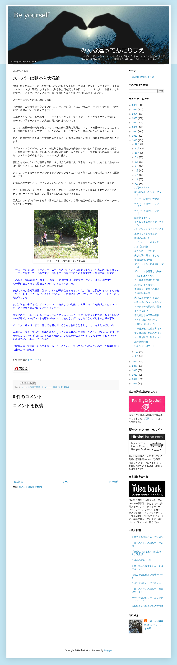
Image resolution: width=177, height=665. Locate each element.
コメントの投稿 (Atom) (30, 487)
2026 (135, 105)
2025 (135, 109)
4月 (137, 179)
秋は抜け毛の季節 (143, 259)
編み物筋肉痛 (141, 341)
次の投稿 (18, 481)
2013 (135, 374)
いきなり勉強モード (144, 346)
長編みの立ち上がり (142, 560)
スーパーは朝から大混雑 (146, 199)
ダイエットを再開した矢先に (149, 271)
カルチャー (47, 387)
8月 (137, 161)
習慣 (60, 387)
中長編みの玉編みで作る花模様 (147, 606)
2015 (135, 370)
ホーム (66, 481)
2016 (135, 366)
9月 (137, 157)
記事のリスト (151, 418)
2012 (135, 379)
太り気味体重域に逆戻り (146, 280)
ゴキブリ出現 (141, 311)
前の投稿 (113, 481)
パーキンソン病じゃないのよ (149, 229)
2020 (135, 131)
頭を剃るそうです (143, 217)
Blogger (108, 650)
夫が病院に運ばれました (146, 255)
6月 (137, 170)
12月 (137, 144)
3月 (137, 183)
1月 (137, 356)
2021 (135, 127)
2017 (135, 361)
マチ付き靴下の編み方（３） (149, 328)
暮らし (67, 387)
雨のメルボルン (142, 238)
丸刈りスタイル (142, 187)
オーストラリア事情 (31, 387)
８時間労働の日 (142, 293)
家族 (55, 387)
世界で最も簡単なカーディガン (147, 537)
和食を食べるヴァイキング (147, 302)
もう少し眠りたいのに (145, 319)
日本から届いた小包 (144, 324)
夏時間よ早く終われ (144, 284)
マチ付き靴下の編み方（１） (149, 337)
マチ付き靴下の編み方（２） (149, 333)
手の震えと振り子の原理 (146, 289)
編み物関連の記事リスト (144, 77)
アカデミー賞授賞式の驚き (147, 306)
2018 (135, 140)
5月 (137, 175)
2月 (137, 351)
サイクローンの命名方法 (146, 242)
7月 (137, 166)
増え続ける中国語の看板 (146, 315)
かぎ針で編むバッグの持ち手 (146, 583)
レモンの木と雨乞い (144, 275)
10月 (137, 153)
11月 (137, 148)
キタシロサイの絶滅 (144, 251)
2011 (135, 383)
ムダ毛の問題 (141, 246)
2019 (135, 135)
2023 (135, 118)
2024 (135, 114)
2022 (135, 122)
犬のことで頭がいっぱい (146, 297)
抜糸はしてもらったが (145, 233)
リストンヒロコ (155, 621)
